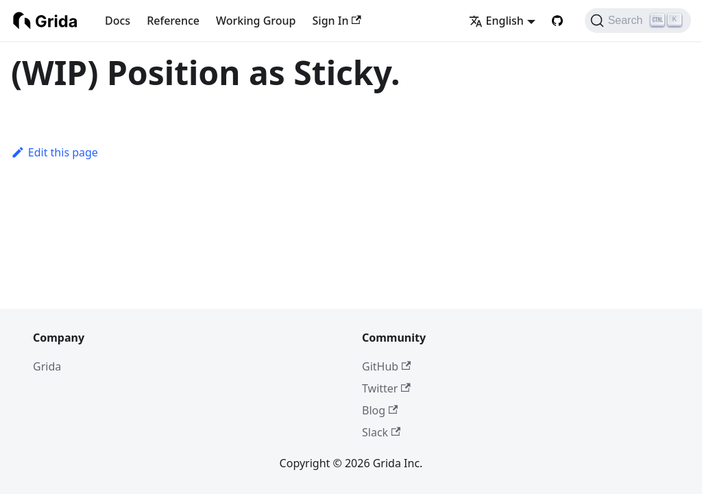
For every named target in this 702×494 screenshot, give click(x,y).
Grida (47, 366)
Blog (380, 410)
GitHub (386, 366)
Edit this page (54, 152)
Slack (381, 432)
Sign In (337, 20)
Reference (173, 20)
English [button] (496, 20)
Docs (117, 20)
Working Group (255, 20)
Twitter (386, 388)
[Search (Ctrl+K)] (638, 20)
